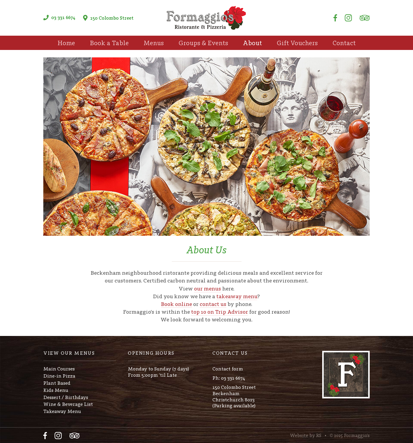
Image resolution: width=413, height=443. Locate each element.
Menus (154, 43)
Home (66, 43)
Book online (176, 304)
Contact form (227, 369)
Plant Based (57, 383)
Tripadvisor (365, 17)
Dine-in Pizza (59, 376)
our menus (207, 288)
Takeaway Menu (62, 411)
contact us (213, 304)
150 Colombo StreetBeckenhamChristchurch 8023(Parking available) (234, 396)
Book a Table (109, 43)
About (252, 43)
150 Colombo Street (108, 18)
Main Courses (59, 369)
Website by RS (305, 435)
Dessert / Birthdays (65, 397)
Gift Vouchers (297, 43)
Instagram (348, 17)
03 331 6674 (59, 17)
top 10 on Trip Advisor (219, 311)
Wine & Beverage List (68, 404)
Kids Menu (55, 390)
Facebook (335, 17)
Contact (344, 43)
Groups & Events (203, 43)
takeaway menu (236, 296)
